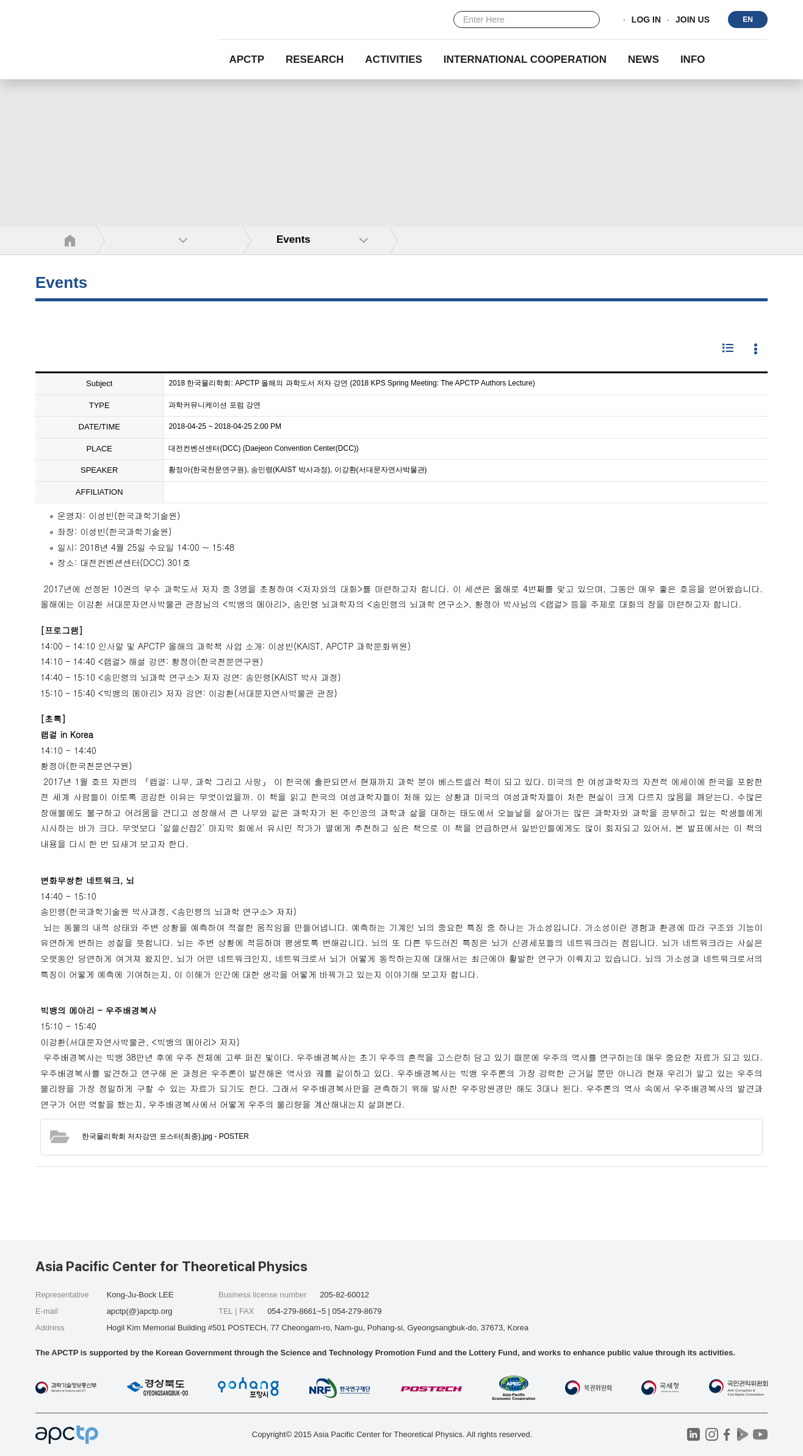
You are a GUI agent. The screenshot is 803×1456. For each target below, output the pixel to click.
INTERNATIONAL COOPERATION (525, 59)
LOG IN (646, 20)
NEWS (643, 59)
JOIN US (692, 20)
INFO (692, 59)
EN (748, 19)
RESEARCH (315, 59)
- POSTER (165, 1136)
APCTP (246, 59)
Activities (393, 59)
